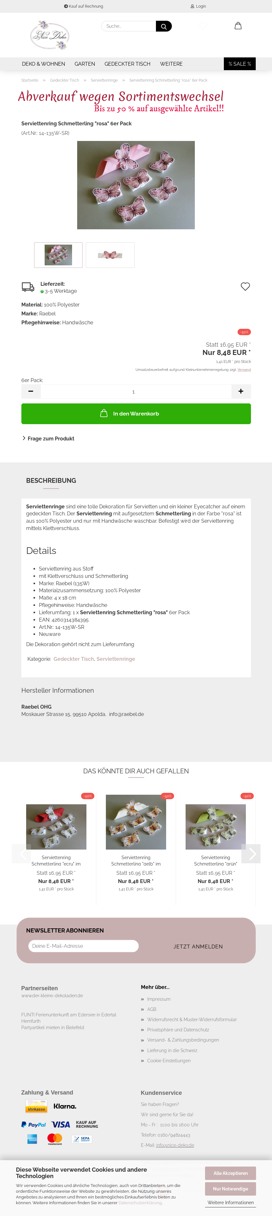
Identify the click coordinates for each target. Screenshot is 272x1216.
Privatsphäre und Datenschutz (178, 1029)
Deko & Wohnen (43, 64)
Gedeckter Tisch (128, 64)
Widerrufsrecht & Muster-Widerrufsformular (192, 1019)
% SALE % (240, 64)
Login (198, 6)
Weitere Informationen (231, 1202)
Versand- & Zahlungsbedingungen (183, 1040)
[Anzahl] (136, 391)
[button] (238, 26)
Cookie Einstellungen (169, 1060)
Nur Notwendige (230, 1188)
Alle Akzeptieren (231, 1173)
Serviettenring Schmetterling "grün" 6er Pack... (215, 860)
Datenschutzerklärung (140, 1202)
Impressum (159, 999)
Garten (85, 64)
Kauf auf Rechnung (83, 6)
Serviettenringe (116, 659)
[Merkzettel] (203, 26)
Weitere (171, 64)
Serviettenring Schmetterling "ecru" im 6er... (56, 860)
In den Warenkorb (129, 413)
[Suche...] (164, 26)
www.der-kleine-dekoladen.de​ (52, 995)
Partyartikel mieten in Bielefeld (52, 1027)
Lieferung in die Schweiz (172, 1050)
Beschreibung (51, 480)
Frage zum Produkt (51, 439)
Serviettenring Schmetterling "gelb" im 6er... (136, 860)
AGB (151, 1009)
